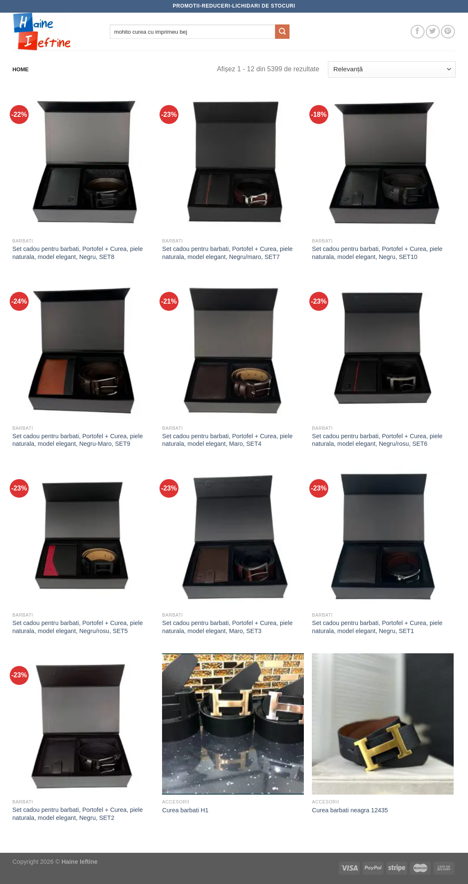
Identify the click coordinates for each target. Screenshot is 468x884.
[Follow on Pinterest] (448, 32)
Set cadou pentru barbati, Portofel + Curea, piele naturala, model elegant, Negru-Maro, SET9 (77, 440)
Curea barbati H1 (185, 810)
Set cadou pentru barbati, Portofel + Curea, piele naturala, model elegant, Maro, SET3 (227, 627)
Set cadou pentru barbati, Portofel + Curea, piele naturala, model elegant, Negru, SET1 (377, 627)
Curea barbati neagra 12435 (350, 810)
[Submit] (282, 31)
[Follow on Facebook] (418, 32)
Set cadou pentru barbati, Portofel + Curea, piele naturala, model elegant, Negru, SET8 (77, 252)
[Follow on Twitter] (433, 32)
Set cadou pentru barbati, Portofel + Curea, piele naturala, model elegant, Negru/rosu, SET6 (377, 440)
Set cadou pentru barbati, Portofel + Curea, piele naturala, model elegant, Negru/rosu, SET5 (77, 627)
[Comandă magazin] (391, 69)
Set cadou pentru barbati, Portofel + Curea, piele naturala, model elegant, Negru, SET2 (77, 813)
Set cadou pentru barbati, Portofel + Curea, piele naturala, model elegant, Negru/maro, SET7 (227, 252)
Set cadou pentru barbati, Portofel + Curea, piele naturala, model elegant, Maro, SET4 (227, 440)
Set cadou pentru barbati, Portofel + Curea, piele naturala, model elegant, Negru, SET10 (377, 252)
